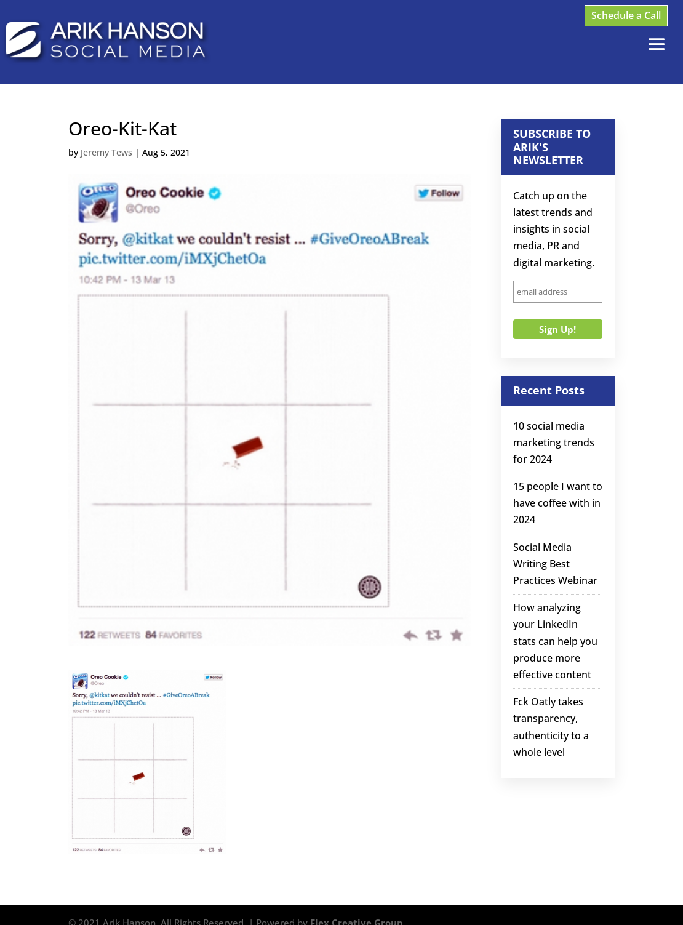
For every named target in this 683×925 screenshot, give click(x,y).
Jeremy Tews (106, 152)
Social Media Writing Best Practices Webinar (555, 563)
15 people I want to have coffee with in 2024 (557, 502)
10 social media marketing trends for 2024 (553, 442)
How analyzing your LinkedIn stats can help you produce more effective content (555, 641)
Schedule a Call (626, 15)
